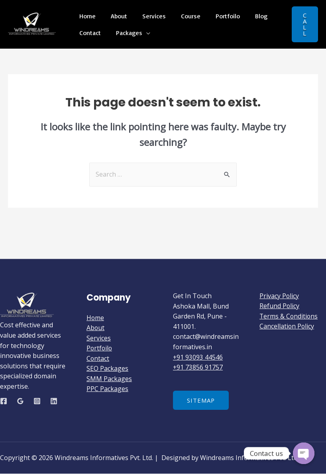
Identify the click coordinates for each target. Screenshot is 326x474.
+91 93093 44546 (198, 357)
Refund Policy (279, 306)
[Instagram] (37, 401)
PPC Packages (107, 389)
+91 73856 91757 (198, 367)
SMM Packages (109, 379)
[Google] (20, 401)
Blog (248, 19)
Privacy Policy (279, 295)
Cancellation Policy (287, 326)
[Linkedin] (53, 401)
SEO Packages (107, 368)
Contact (89, 29)
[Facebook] (3, 401)
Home (86, 19)
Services (148, 19)
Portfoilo (217, 19)
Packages (125, 29)
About (115, 19)
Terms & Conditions (289, 316)
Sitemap (201, 400)
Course (182, 19)
